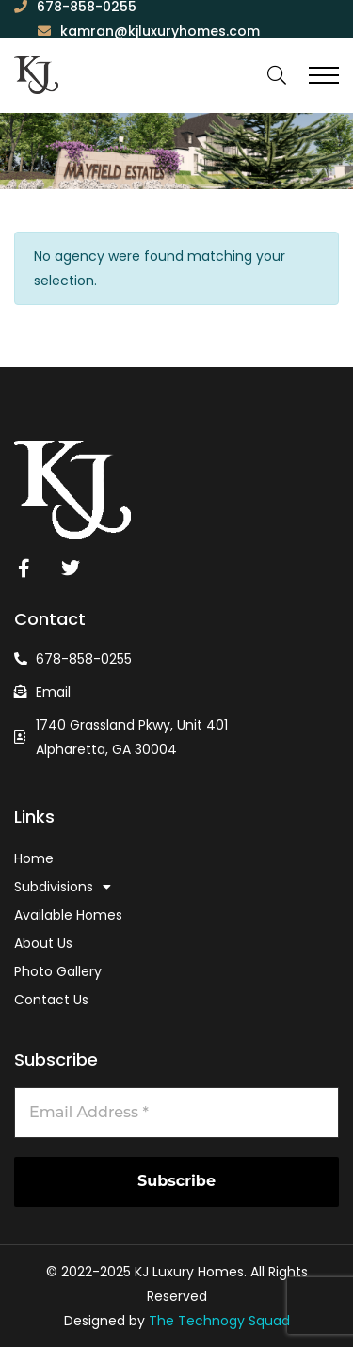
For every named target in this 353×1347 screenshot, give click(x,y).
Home (34, 858)
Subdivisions (62, 887)
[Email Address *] (176, 1112)
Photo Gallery (58, 971)
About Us (43, 943)
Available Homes (68, 915)
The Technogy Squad (217, 1320)
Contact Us (51, 999)
